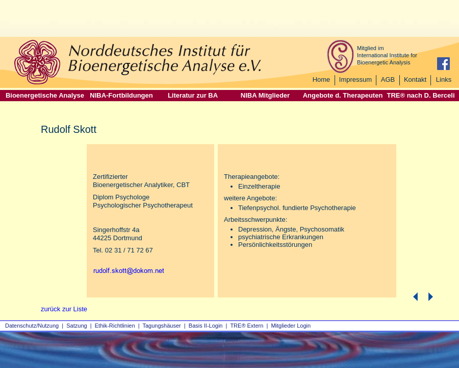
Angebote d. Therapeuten (343, 95)
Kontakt (415, 79)
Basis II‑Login (206, 326)
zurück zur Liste (64, 309)
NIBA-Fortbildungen (121, 95)
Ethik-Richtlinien (115, 326)
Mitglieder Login (291, 326)
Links (443, 79)
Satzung (76, 326)
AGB (388, 79)
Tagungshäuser (162, 326)
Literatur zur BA (193, 95)
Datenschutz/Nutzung (32, 326)
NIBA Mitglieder (265, 95)
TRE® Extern (246, 326)
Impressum (355, 79)
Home (321, 79)
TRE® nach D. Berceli (420, 95)
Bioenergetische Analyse (45, 95)
